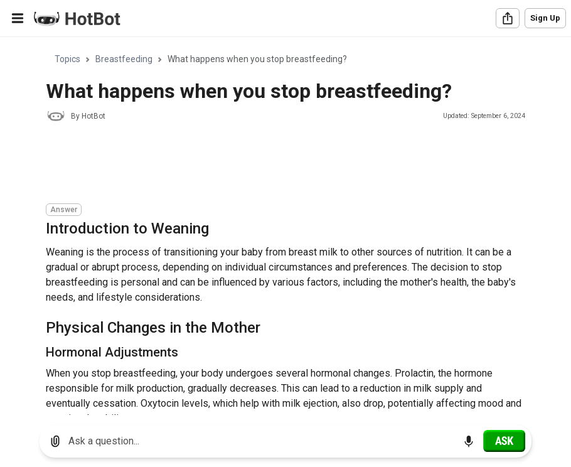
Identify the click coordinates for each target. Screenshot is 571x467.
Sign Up (545, 18)
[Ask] (504, 440)
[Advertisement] (274, 164)
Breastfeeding (123, 59)
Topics (67, 59)
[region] (285, 226)
